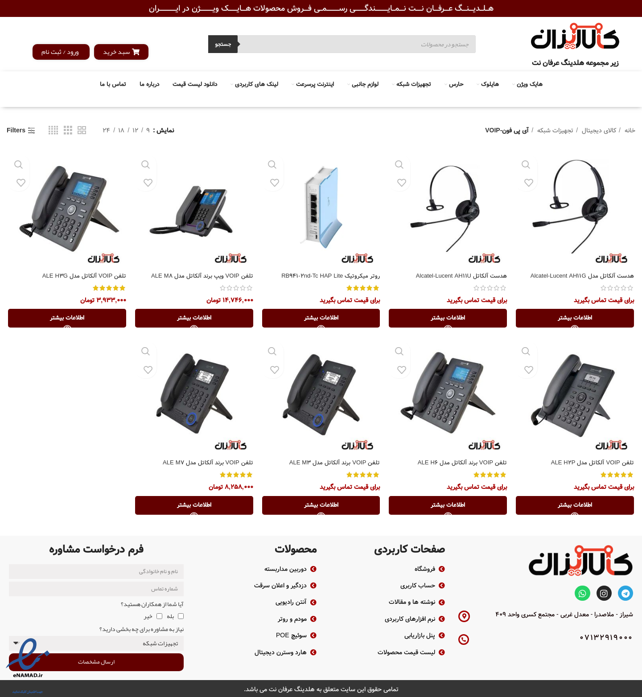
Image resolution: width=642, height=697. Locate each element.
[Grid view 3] (68, 130)
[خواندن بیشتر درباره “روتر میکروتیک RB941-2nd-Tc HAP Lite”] (321, 319)
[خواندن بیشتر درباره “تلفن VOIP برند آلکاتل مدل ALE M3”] (321, 506)
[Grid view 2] (82, 130)
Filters (16, 131)
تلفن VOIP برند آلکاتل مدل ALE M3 (332, 464)
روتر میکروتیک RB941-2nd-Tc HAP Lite (328, 276)
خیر (148, 614)
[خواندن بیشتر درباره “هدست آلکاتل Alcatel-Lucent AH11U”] (448, 319)
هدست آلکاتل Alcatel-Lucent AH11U (459, 276)
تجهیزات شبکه (554, 130)
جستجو (223, 44)
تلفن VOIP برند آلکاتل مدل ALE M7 (205, 464)
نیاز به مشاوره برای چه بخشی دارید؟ (141, 626)
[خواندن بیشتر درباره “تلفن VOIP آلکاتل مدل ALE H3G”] (66, 319)
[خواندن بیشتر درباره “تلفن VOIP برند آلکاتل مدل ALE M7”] (193, 506)
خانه (629, 130)
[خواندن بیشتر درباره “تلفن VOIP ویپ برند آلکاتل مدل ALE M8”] (193, 319)
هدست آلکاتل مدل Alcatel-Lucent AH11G (580, 276)
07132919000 (606, 636)
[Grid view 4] (53, 130)
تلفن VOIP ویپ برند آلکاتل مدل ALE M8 (199, 276)
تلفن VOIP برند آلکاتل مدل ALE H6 (461, 464)
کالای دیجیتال (598, 130)
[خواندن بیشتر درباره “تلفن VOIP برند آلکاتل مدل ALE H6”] (448, 506)
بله (170, 614)
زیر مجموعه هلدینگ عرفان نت (575, 63)
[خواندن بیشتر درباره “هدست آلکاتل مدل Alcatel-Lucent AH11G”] (576, 319)
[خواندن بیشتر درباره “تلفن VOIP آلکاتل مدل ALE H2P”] (576, 506)
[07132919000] (463, 637)
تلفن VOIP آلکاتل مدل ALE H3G (81, 276)
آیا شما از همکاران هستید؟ (152, 602)
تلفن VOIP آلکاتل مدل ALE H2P (591, 464)
